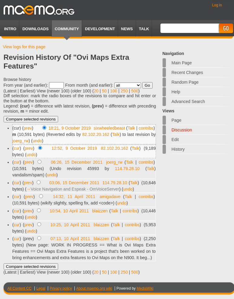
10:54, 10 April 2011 (69, 210)
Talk (131, 128)
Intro (10, 29)
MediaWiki (145, 288)
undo (37, 140)
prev (28, 128)
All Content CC (19, 288)
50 (104, 90)
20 (96, 90)
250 (124, 90)
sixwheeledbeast (109, 128)
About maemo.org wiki (94, 288)
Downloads (35, 29)
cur (16, 148)
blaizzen (99, 210)
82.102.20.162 (96, 134)
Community (67, 29)
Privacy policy (61, 288)
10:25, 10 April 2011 (70, 224)
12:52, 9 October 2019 (74, 148)
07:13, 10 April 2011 (70, 238)
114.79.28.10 (127, 168)
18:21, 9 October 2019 (69, 128)
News (127, 29)
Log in (217, 5)
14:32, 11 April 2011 (74, 196)
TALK (144, 29)
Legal (40, 288)
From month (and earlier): (89, 85)
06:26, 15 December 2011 (76, 162)
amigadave (110, 196)
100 (113, 90)
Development (100, 29)
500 (134, 90)
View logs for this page (24, 46)
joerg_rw (20, 140)
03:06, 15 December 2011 (74, 182)
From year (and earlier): (26, 85)
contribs (146, 128)
